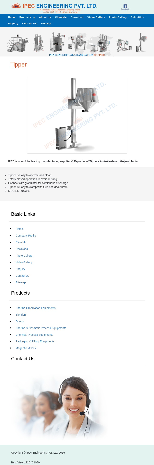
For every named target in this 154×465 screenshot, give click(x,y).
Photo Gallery (24, 255)
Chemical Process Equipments (34, 334)
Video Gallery (96, 17)
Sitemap (21, 282)
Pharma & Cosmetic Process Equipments (41, 328)
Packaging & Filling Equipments (35, 341)
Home (19, 228)
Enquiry (20, 269)
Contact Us (22, 275)
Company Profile (26, 235)
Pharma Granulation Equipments (36, 308)
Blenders (21, 314)
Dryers (20, 321)
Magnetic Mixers (26, 348)
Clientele (21, 242)
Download (22, 249)
